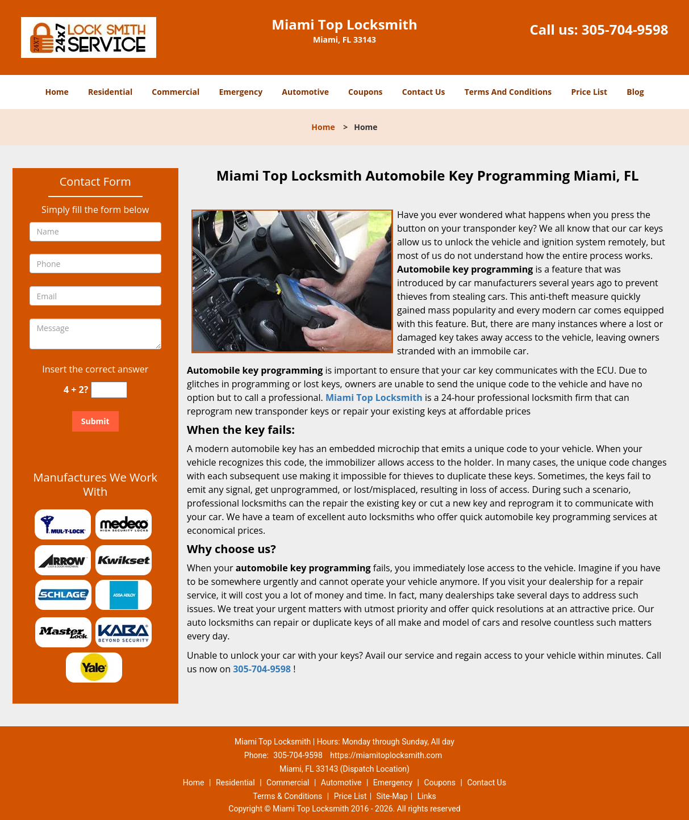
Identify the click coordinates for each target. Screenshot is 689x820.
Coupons (365, 91)
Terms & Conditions (287, 796)
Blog (635, 91)
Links (426, 796)
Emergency (240, 91)
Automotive (305, 91)
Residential (110, 91)
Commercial (175, 91)
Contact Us (423, 91)
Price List (589, 91)
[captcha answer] (109, 390)
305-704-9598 (625, 29)
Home (56, 91)
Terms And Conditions (508, 91)
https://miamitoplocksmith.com (386, 755)
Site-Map (392, 796)
